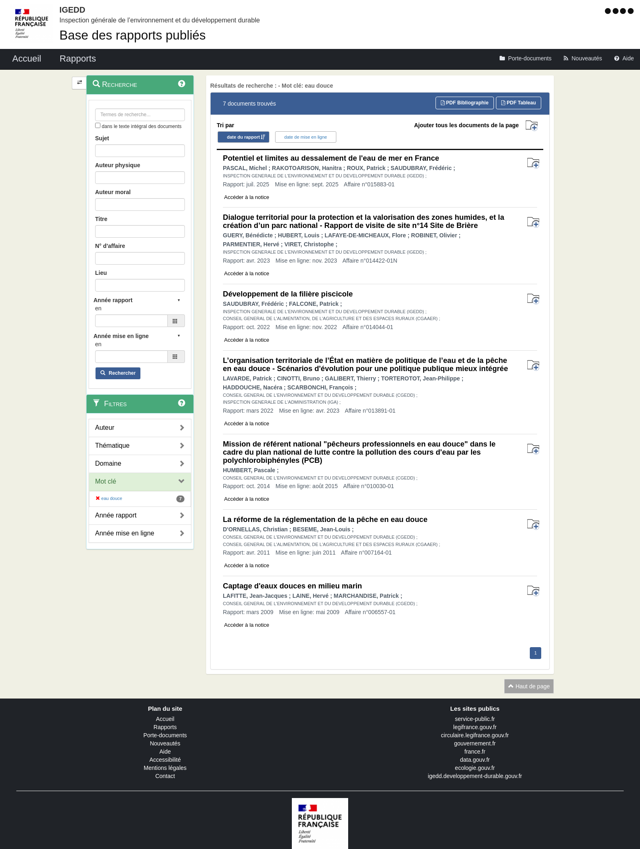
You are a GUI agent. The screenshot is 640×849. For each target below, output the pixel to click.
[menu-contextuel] (97, 125)
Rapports (165, 727)
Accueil (165, 719)
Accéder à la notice (246, 197)
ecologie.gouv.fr (475, 768)
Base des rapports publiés (133, 35)
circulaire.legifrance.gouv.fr (475, 735)
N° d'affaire (110, 246)
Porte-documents (165, 735)
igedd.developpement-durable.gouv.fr (475, 776)
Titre (101, 219)
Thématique (112, 445)
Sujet (102, 138)
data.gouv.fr (475, 759)
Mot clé (105, 481)
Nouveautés (165, 743)
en (98, 308)
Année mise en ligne (124, 533)
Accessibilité (165, 759)
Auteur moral (113, 192)
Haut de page (529, 686)
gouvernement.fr (475, 743)
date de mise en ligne (305, 137)
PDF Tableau (518, 103)
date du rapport (243, 137)
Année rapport (115, 515)
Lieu (101, 273)
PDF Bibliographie (465, 103)
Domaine (108, 463)
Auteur (104, 427)
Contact (165, 776)
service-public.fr (475, 719)
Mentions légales (165, 768)
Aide (165, 751)
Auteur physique (117, 165)
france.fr (474, 751)
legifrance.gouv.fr (474, 727)
